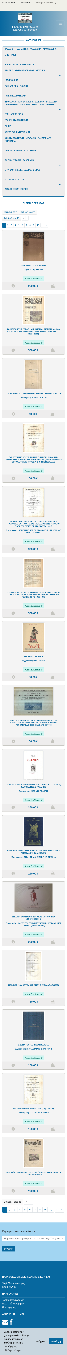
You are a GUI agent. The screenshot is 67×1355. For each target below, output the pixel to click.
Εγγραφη (8, 1248)
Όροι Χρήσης (9, 1307)
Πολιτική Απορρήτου (13, 1303)
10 (38, 225)
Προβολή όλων (27, 212)
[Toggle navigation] (60, 23)
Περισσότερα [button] (13, 1350)
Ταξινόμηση (9, 212)
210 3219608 (8, 2)
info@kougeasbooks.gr (46, 2)
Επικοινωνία (9, 1286)
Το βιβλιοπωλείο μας (13, 1283)
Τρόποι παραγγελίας (13, 1300)
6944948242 (25, 2)
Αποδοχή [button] (56, 1341)
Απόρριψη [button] (41, 1341)
